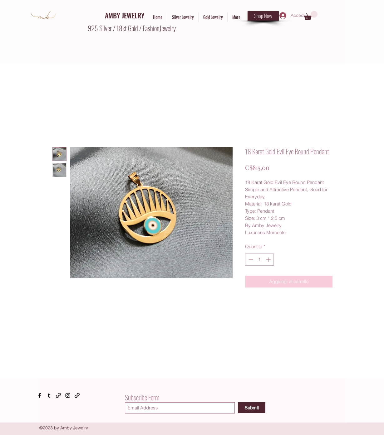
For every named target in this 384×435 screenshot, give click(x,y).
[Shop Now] (263, 16)
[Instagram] (68, 395)
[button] (311, 15)
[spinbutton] (259, 259)
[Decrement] (250, 259)
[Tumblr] (49, 395)
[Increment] (269, 259)
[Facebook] (40, 395)
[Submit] (251, 407)
